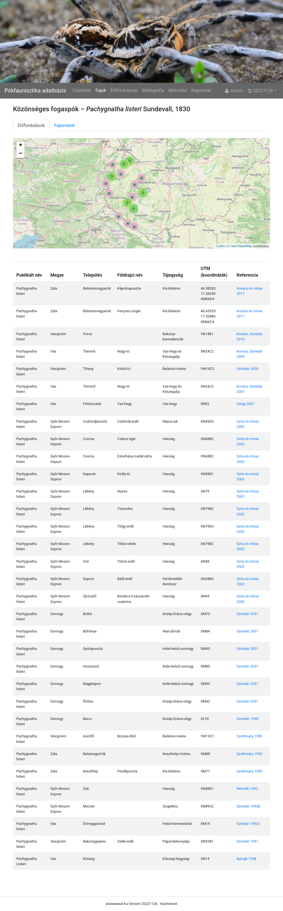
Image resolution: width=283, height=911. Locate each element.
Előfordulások (124, 90)
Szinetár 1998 (247, 719)
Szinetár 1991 (247, 841)
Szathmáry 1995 (249, 736)
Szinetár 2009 (247, 369)
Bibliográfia (153, 90)
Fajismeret (64, 125)
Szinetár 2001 (247, 614)
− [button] (20, 154)
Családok (82, 90)
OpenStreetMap (241, 246)
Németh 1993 (247, 788)
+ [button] (20, 145)
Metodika (178, 90)
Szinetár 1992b (248, 806)
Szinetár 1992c (248, 824)
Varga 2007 (246, 404)
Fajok (100, 90)
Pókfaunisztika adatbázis (35, 90)
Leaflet (220, 246)
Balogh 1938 (246, 859)
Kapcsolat (201, 90)
